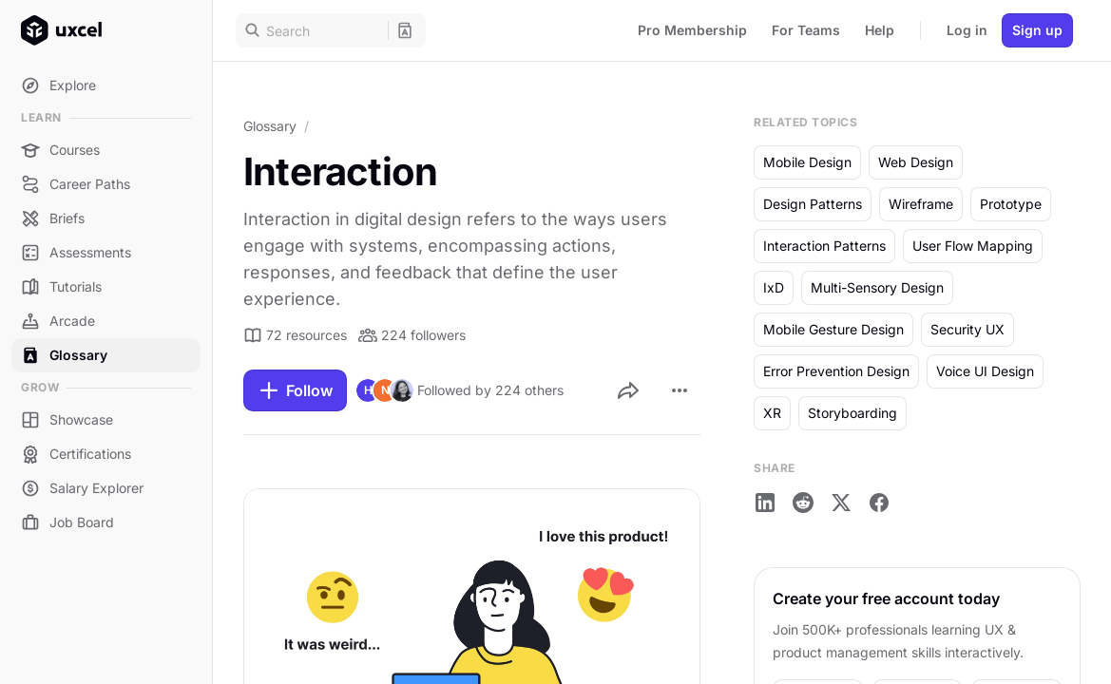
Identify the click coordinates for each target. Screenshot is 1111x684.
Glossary (270, 126)
